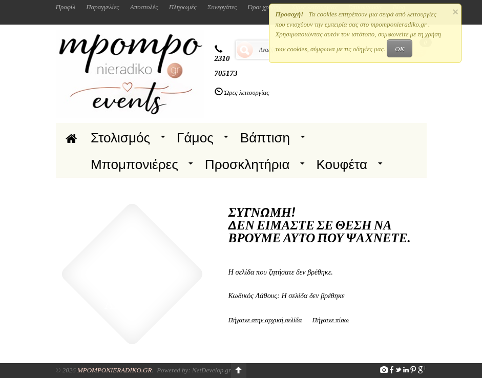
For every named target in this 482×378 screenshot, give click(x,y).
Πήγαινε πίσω (330, 320)
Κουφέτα (342, 164)
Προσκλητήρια (247, 164)
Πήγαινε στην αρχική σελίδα (265, 320)
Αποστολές (144, 7)
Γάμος (195, 137)
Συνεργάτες (222, 7)
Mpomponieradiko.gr (114, 370)
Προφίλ (66, 7)
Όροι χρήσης (265, 7)
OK (399, 49)
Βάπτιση (265, 137)
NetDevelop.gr (211, 370)
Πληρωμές (183, 7)
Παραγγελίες (102, 7)
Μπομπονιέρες (134, 164)
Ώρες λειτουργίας (246, 92)
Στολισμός (120, 137)
